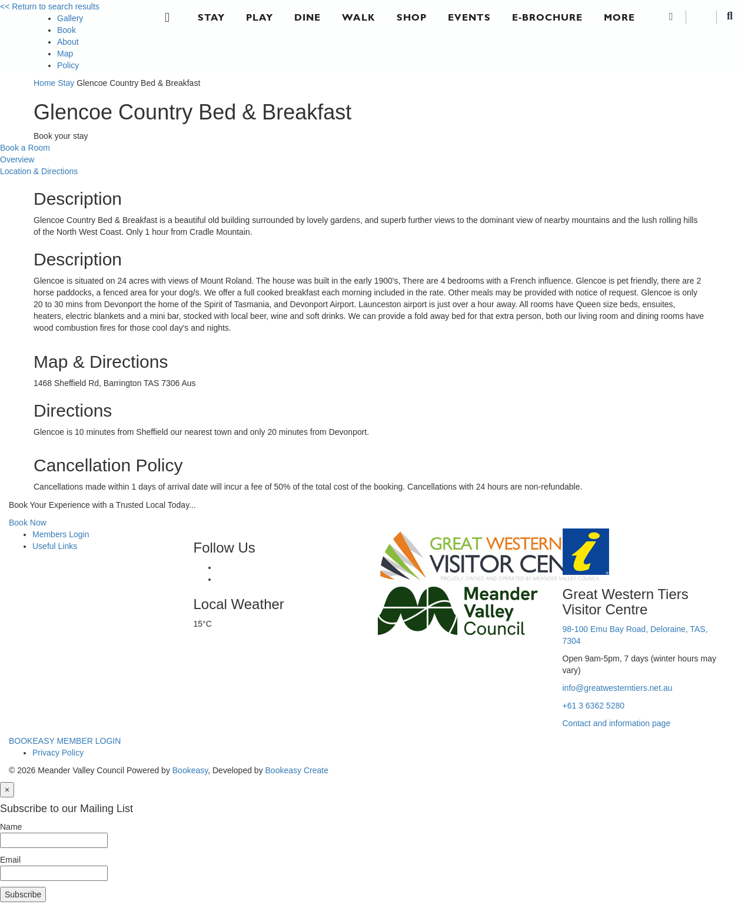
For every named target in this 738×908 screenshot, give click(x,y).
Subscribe (23, 894)
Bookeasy (190, 770)
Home (44, 83)
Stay (211, 17)
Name (11, 826)
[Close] (7, 789)
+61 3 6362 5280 (594, 705)
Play (259, 17)
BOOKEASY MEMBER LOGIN (65, 741)
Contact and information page (617, 723)
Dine (307, 17)
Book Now (27, 522)
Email (10, 859)
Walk (358, 17)
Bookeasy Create (296, 770)
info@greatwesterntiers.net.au (618, 688)
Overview (17, 159)
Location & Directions (39, 171)
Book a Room (25, 147)
